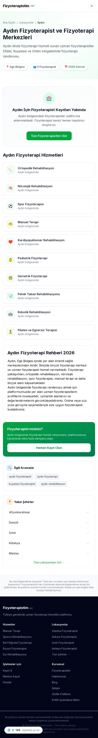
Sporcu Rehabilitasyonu (17, 636)
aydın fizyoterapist (20, 476)
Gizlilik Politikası (61, 694)
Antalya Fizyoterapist (64, 648)
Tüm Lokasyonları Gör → (49, 562)
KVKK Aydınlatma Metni (66, 699)
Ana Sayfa (9, 22)
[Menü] (91, 6)
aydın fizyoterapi (47, 476)
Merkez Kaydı (11, 676)
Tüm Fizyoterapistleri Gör (49, 136)
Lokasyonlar (26, 22)
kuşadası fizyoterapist (22, 483)
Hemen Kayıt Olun (49, 448)
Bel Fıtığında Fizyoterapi (17, 642)
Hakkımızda (59, 676)
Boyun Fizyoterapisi (15, 648)
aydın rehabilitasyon (53, 483)
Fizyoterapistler (61, 670)
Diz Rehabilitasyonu (15, 654)
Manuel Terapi (11, 630)
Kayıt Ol (7, 670)
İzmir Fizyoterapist (63, 642)
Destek (7, 682)
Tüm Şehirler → (61, 654)
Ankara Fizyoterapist (64, 636)
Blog (54, 682)
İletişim (56, 688)
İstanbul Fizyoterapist (65, 630)
